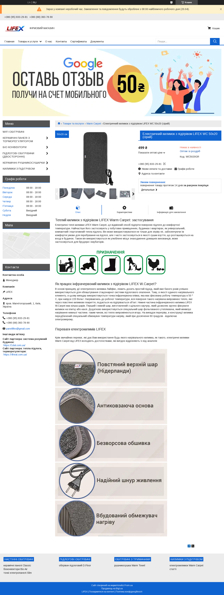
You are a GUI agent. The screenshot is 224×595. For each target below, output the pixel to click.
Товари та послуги (73, 123)
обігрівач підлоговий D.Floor (75, 565)
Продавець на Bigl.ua (112, 588)
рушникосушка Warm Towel (129, 565)
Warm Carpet (93, 123)
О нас (48, 41)
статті (173, 569)
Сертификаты (78, 41)
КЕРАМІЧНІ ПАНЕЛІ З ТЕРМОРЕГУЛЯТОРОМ (18, 139)
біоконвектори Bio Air (15, 569)
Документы (97, 41)
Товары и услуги (28, 41)
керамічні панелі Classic (17, 565)
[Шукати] (215, 41)
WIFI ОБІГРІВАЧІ (13, 131)
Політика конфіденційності (129, 591)
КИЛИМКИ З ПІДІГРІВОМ (19, 168)
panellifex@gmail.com (18, 328)
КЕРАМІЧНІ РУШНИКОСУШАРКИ (24, 162)
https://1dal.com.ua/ (14, 345)
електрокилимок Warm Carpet (186, 565)
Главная (9, 41)
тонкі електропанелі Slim (18, 572)
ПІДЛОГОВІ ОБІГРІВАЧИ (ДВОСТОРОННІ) (18, 155)
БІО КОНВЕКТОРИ (14, 147)
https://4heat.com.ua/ (15, 354)
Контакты (61, 41)
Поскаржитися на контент (101, 591)
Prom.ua (128, 585)
